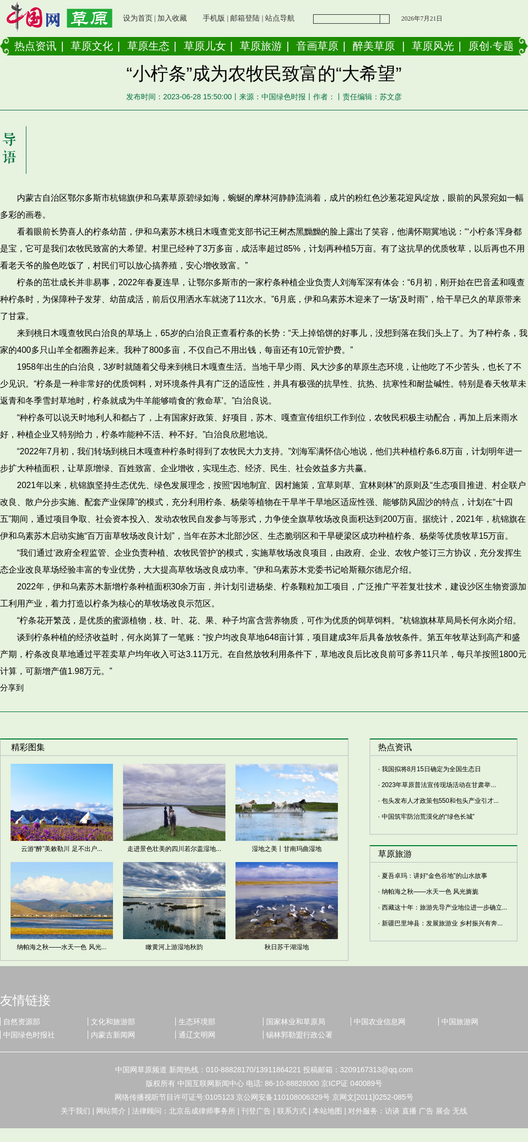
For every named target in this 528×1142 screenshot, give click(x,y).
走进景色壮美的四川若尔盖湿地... (174, 849)
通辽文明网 (196, 1035)
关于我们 (75, 1111)
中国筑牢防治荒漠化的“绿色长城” (428, 816)
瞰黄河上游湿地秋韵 (174, 947)
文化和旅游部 (113, 1021)
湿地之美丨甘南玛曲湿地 (287, 849)
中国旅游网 (459, 1021)
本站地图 (327, 1111)
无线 (459, 1111)
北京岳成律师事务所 (202, 1111)
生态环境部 (196, 1021)
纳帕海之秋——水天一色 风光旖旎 (430, 891)
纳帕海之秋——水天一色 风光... (61, 947)
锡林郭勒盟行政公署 (299, 1035)
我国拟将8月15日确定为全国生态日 (431, 769)
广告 (426, 1111)
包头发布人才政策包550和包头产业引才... (440, 800)
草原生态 (148, 46)
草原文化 (92, 46)
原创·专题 (491, 46)
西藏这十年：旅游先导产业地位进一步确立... (444, 907)
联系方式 (292, 1111)
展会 (443, 1111)
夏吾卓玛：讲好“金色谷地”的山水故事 (434, 875)
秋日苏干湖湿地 (287, 947)
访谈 (392, 1111)
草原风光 (433, 46)
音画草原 (317, 46)
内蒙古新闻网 (113, 1035)
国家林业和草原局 (295, 1021)
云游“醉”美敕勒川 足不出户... (61, 849)
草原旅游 (261, 46)
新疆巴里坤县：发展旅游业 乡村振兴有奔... (442, 923)
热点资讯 (35, 46)
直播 (409, 1111)
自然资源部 (21, 1021)
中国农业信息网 (380, 1021)
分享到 (12, 687)
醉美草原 (374, 46)
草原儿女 (205, 46)
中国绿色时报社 (29, 1035)
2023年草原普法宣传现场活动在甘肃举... (439, 785)
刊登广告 (256, 1111)
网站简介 (111, 1111)
